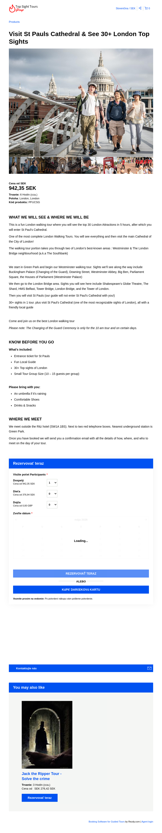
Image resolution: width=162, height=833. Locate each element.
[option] (27, 165)
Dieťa (30, 493)
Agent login (147, 821)
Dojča (30, 504)
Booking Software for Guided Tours (107, 821)
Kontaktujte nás (26, 668)
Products (14, 21)
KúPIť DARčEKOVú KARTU (81, 589)
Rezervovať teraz (39, 797)
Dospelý (30, 482)
